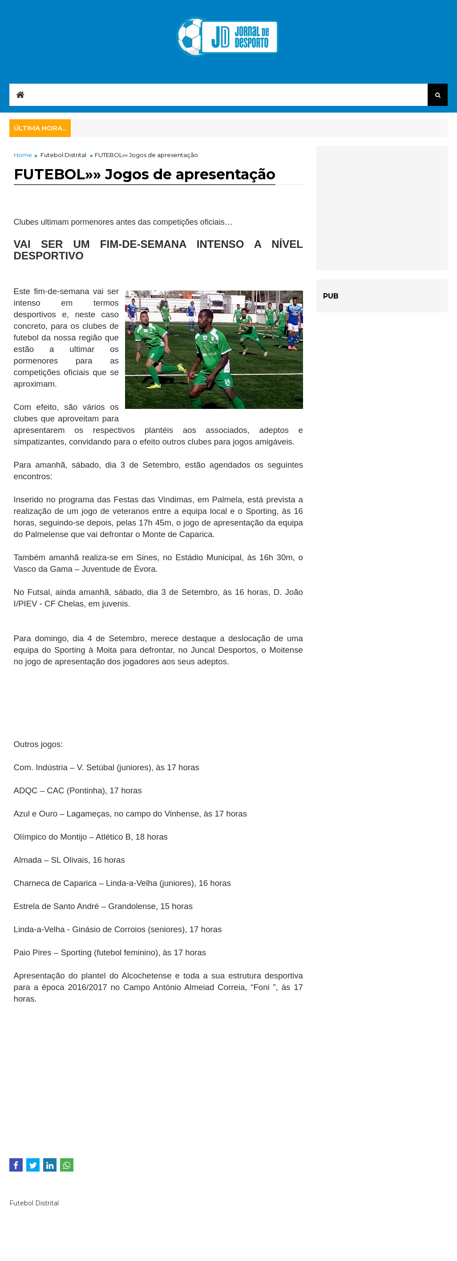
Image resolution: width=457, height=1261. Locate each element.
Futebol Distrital (63, 154)
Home (23, 154)
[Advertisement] (85, 713)
